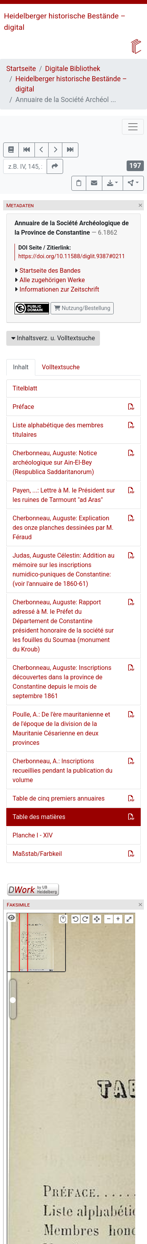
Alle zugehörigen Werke (52, 280)
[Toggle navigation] (133, 127)
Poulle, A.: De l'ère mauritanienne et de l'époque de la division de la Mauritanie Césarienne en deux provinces (61, 728)
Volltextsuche (61, 367)
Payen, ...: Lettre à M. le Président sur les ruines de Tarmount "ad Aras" (64, 495)
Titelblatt (25, 388)
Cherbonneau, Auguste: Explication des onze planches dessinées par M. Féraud (63, 527)
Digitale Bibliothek (72, 69)
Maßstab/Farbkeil (37, 853)
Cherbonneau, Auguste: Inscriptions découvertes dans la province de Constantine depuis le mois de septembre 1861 (62, 682)
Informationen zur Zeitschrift (59, 289)
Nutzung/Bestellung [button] (82, 308)
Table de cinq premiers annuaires (59, 798)
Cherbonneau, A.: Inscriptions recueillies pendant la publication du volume (63, 770)
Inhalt (21, 367)
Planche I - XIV (33, 835)
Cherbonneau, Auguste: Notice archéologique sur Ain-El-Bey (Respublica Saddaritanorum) (55, 462)
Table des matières (39, 817)
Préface (23, 406)
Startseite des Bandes (50, 270)
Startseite (21, 69)
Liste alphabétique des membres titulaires (58, 429)
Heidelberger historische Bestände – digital (71, 84)
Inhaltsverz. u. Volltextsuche (53, 338)
